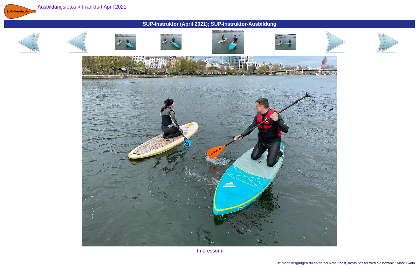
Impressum (209, 250)
